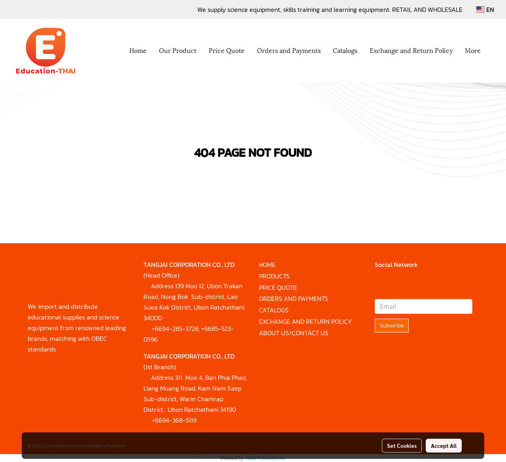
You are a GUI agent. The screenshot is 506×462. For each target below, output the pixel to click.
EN (485, 9)
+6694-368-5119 (174, 420)
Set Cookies (402, 445)
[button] (494, 51)
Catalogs (345, 50)
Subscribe (392, 325)
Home (138, 50)
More (473, 50)
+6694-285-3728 (175, 328)
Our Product (177, 50)
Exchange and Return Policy (411, 50)
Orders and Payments (289, 50)
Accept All (444, 445)
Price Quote (227, 50)
